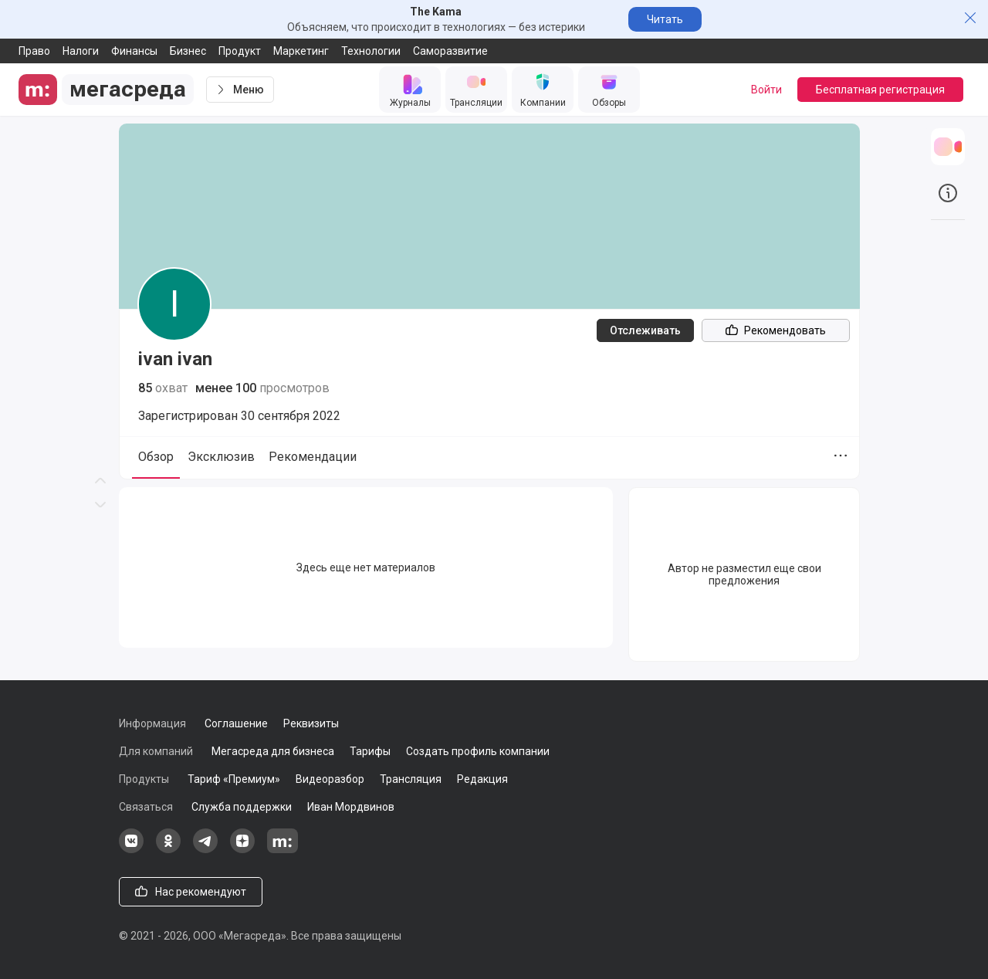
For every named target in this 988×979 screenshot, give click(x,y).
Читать (665, 19)
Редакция (482, 779)
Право (34, 51)
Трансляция (411, 779)
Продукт (239, 51)
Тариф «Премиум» (234, 779)
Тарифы (370, 751)
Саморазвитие (450, 51)
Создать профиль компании (478, 751)
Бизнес (188, 51)
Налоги (81, 51)
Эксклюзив (221, 456)
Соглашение (236, 723)
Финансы (134, 51)
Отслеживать (645, 330)
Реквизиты (311, 723)
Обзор (156, 456)
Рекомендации (313, 456)
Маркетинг (301, 51)
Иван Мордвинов (350, 807)
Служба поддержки (241, 807)
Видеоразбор (330, 779)
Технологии (371, 51)
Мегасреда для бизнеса (272, 751)
